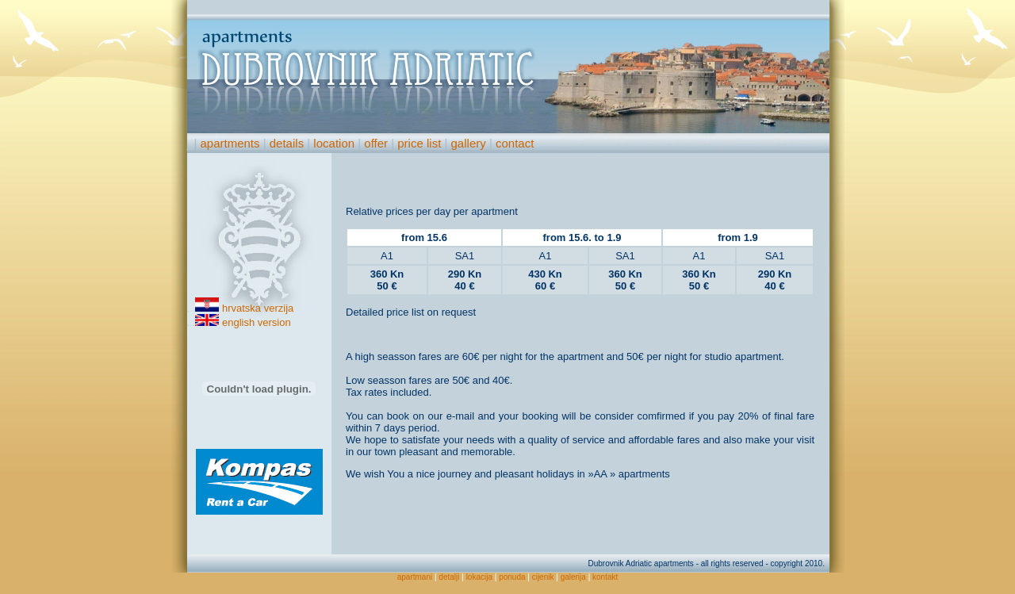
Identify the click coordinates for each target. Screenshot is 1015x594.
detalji (449, 577)
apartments (229, 143)
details (287, 143)
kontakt (605, 577)
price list (419, 143)
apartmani (414, 577)
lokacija (479, 577)
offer (376, 143)
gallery (468, 143)
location (333, 143)
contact (515, 143)
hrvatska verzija (257, 308)
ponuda (512, 577)
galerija (573, 577)
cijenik (543, 577)
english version (256, 322)
